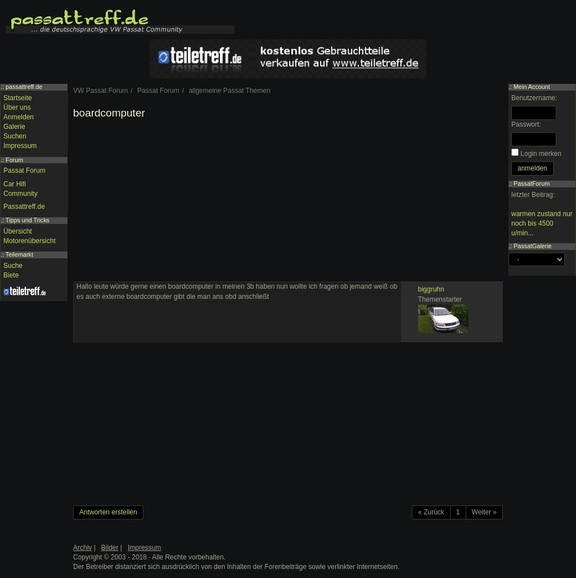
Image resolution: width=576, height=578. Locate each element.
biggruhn (431, 289)
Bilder (110, 548)
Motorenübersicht (29, 241)
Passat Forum (24, 170)
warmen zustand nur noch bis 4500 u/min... (542, 223)
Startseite (17, 98)
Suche (12, 266)
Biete (11, 275)
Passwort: (526, 124)
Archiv (82, 548)
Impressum (20, 146)
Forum (14, 159)
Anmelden (18, 117)
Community (20, 194)
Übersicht (17, 231)
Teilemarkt (19, 254)
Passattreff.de (24, 206)
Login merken (540, 154)
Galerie (14, 127)
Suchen (14, 136)
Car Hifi (14, 184)
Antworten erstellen (108, 512)
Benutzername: (534, 98)
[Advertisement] (288, 202)
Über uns (17, 107)
